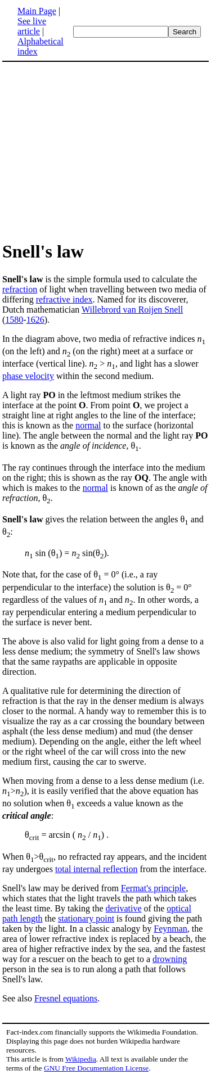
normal (88, 425)
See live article (31, 26)
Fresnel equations (65, 998)
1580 (14, 319)
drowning (169, 959)
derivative (124, 908)
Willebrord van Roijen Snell (132, 309)
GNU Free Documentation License (96, 1068)
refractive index (64, 299)
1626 (35, 319)
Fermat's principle (153, 888)
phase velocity (28, 376)
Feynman (170, 928)
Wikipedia (80, 1059)
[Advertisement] (105, 150)
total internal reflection (96, 869)
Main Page (36, 11)
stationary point (86, 918)
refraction (19, 289)
